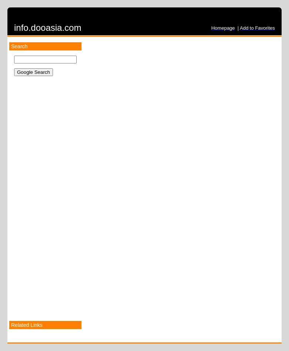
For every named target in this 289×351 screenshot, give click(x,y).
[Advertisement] (43, 205)
